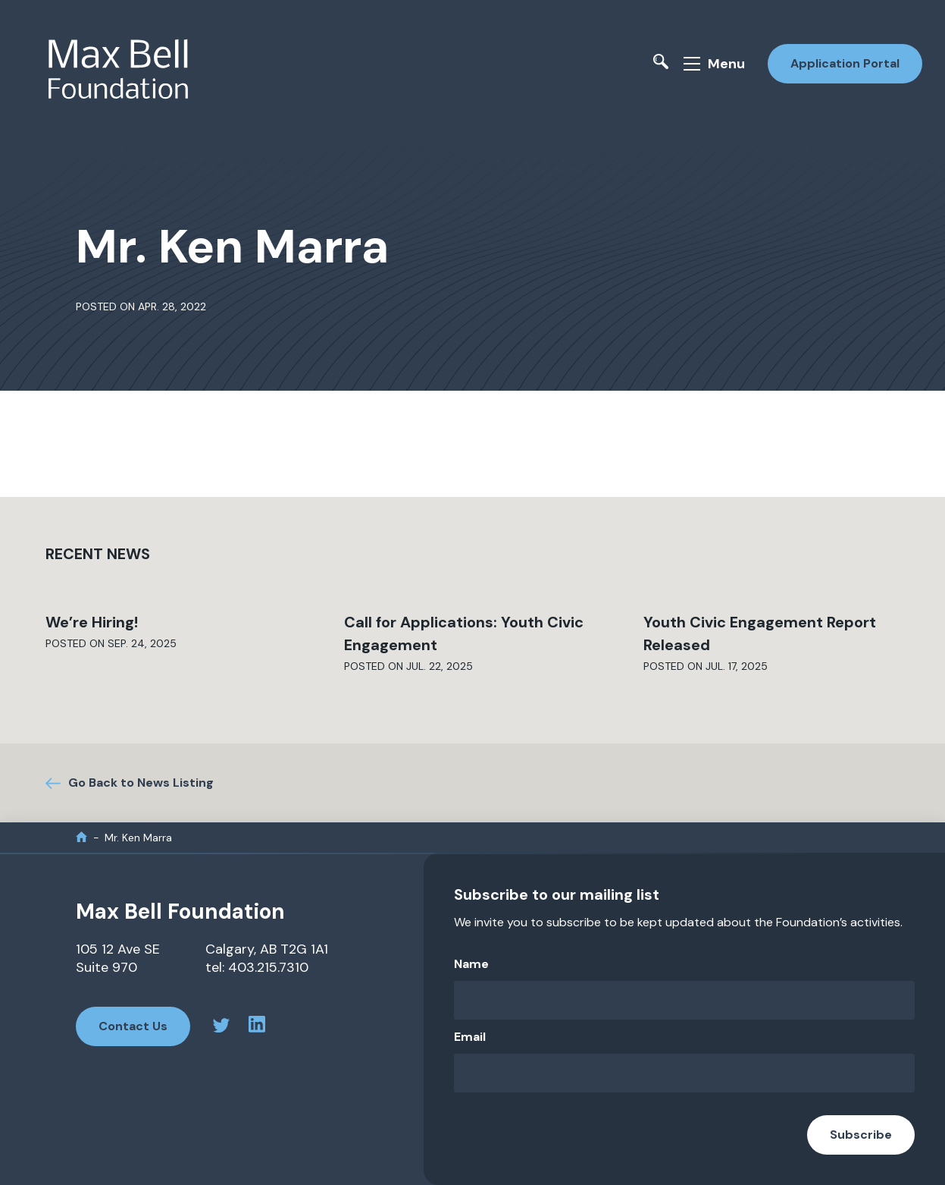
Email (470, 1037)
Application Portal (845, 63)
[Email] (684, 1073)
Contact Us (133, 1026)
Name (471, 964)
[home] (81, 837)
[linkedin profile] (257, 1026)
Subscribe (861, 1135)
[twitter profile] (221, 1027)
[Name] (684, 1000)
